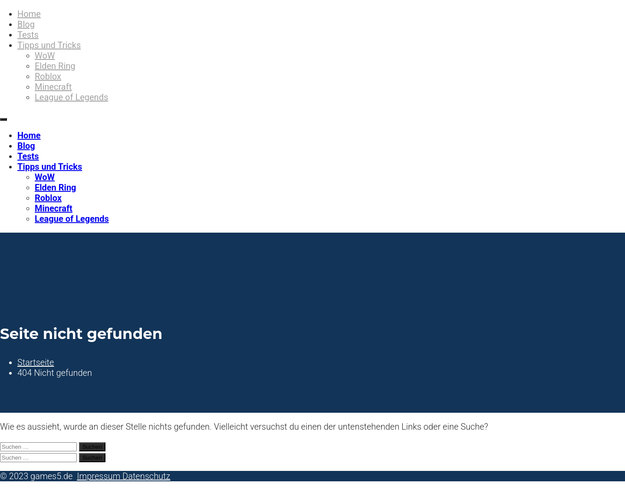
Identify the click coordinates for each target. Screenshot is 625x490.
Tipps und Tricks (49, 45)
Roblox (48, 76)
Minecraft (53, 87)
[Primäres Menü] (3, 119)
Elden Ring (55, 66)
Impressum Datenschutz (123, 476)
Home (29, 14)
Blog (26, 24)
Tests (28, 35)
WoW (45, 55)
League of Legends (71, 97)
